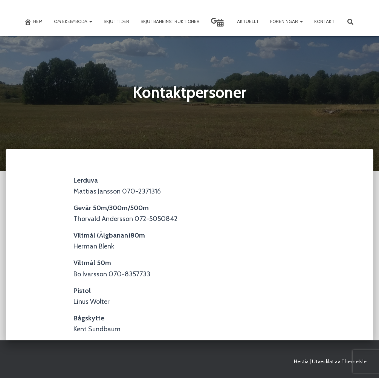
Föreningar (286, 21)
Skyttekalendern (220, 23)
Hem (33, 22)
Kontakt (324, 21)
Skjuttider (116, 21)
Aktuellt (248, 21)
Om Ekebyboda (73, 21)
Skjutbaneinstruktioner (170, 21)
